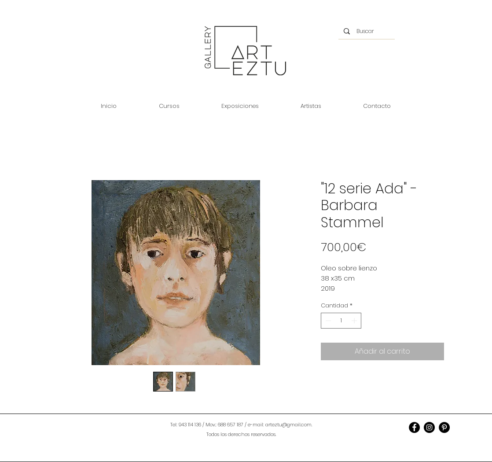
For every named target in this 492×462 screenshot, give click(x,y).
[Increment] (355, 320)
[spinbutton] (341, 320)
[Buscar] (366, 31)
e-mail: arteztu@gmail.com (280, 424)
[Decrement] (327, 320)
